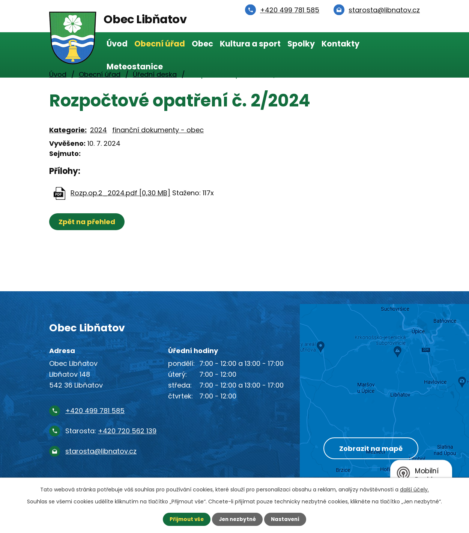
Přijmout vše (185, 519)
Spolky (301, 43)
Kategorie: (68, 130)
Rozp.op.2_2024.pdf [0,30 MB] (120, 193)
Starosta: (110, 431)
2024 (98, 130)
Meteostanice (135, 66)
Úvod (117, 43)
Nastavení (287, 519)
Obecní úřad (159, 43)
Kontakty (340, 43)
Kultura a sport (250, 43)
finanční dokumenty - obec (158, 130)
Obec (202, 43)
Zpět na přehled (87, 221)
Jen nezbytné (237, 519)
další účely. (414, 489)
